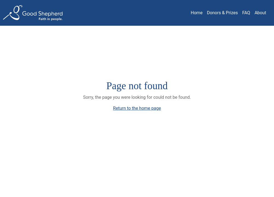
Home (197, 12)
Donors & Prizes (222, 12)
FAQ (246, 12)
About (260, 12)
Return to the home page (137, 108)
